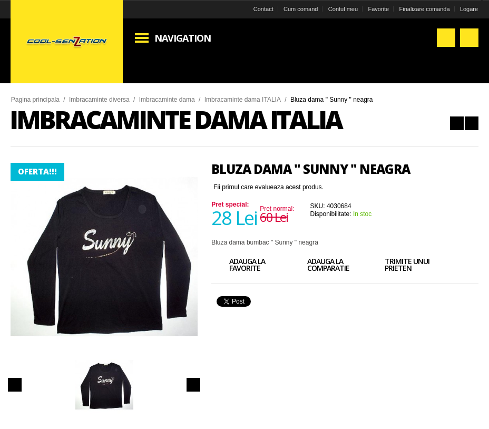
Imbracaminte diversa (100, 99)
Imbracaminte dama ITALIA (243, 99)
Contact (262, 9)
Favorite (377, 9)
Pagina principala (36, 99)
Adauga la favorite (238, 266)
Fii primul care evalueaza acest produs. (268, 187)
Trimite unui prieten (398, 266)
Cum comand (300, 9)
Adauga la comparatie (319, 266)
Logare (468, 9)
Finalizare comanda (423, 9)
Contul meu (342, 9)
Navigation (183, 38)
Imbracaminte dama (167, 99)
